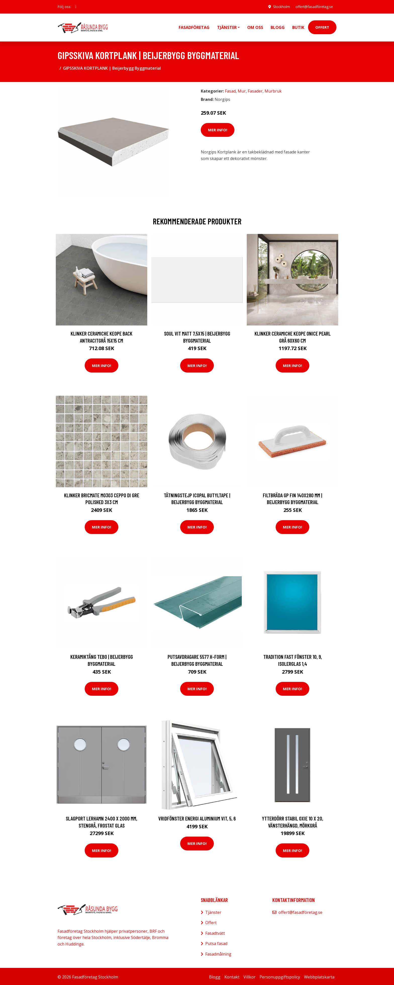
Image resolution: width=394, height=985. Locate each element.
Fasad (230, 90)
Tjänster (213, 911)
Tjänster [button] (227, 26)
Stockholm (279, 6)
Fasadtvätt (215, 932)
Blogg (278, 26)
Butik (298, 26)
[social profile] (75, 7)
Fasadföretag (194, 26)
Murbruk (273, 90)
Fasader (255, 90)
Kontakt (231, 975)
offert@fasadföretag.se (313, 6)
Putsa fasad (216, 942)
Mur (242, 90)
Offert (322, 26)
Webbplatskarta (319, 975)
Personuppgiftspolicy (280, 975)
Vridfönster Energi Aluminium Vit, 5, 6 (197, 817)
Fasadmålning (218, 953)
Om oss (255, 26)
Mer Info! (217, 128)
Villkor (249, 975)
